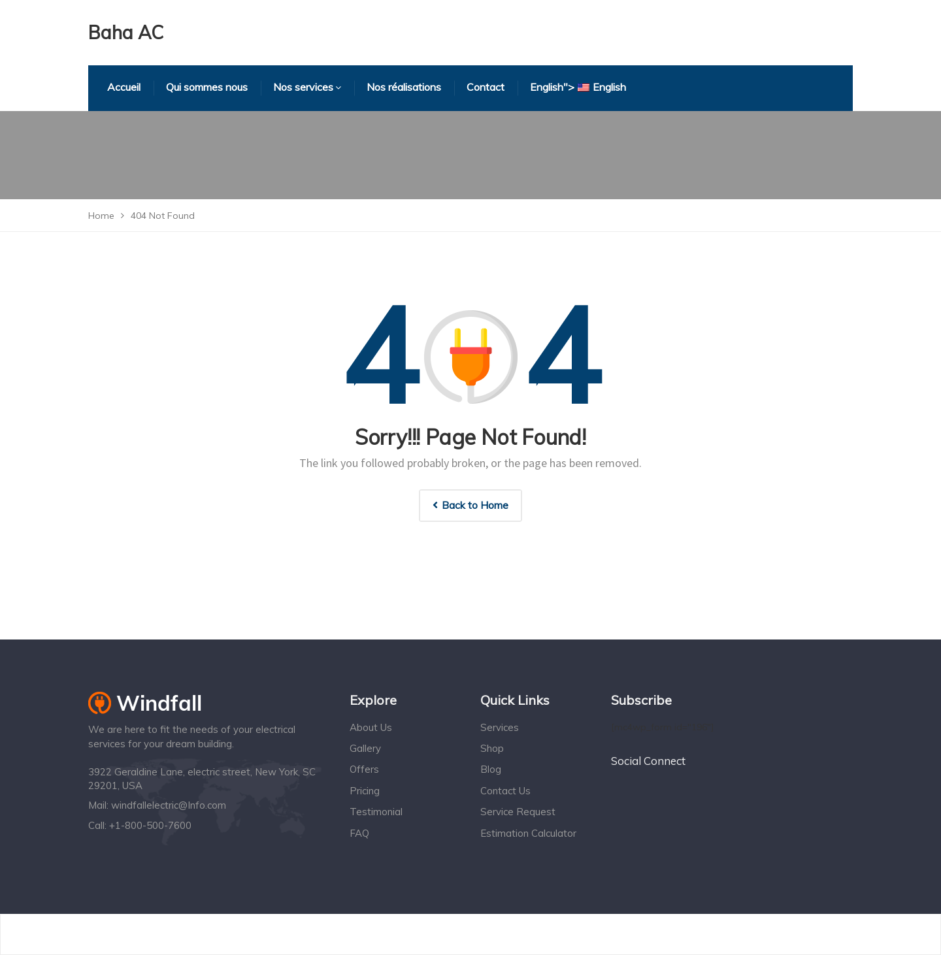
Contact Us (505, 791)
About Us (371, 727)
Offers (364, 769)
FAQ (359, 833)
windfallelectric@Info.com (168, 805)
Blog (490, 769)
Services (499, 727)
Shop (492, 748)
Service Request (517, 811)
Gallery (365, 748)
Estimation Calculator (528, 833)
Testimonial (376, 811)
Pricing (365, 791)
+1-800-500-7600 (150, 825)
